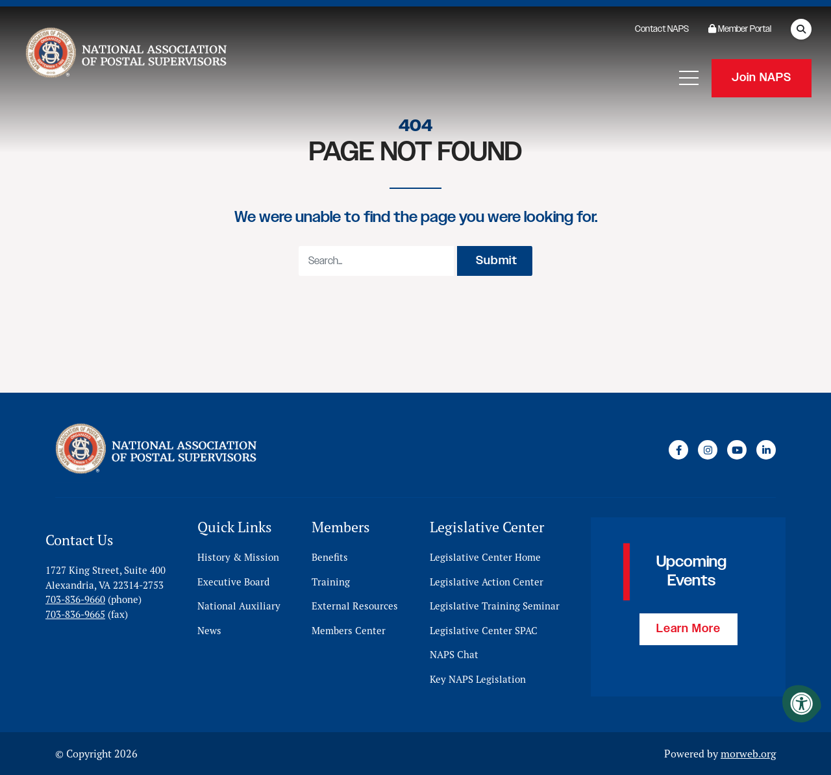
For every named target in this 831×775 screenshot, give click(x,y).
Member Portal (739, 29)
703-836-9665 (75, 614)
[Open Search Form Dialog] (801, 29)
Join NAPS (761, 78)
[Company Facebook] (678, 450)
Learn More (688, 629)
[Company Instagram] (707, 450)
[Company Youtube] (737, 450)
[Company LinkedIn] (766, 450)
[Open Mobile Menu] (689, 78)
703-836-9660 (75, 599)
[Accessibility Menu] (801, 703)
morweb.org (748, 753)
